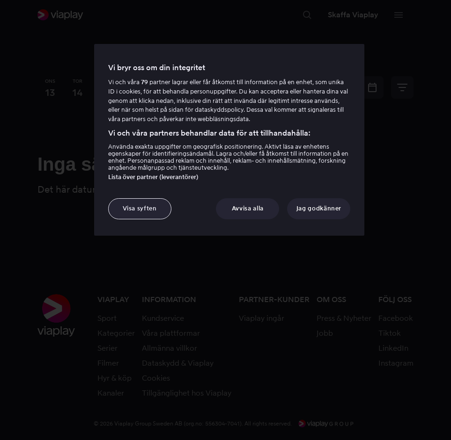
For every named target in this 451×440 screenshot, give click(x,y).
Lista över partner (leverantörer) (153, 176)
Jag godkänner (318, 208)
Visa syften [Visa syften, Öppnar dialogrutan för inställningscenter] (140, 208)
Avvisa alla (248, 208)
